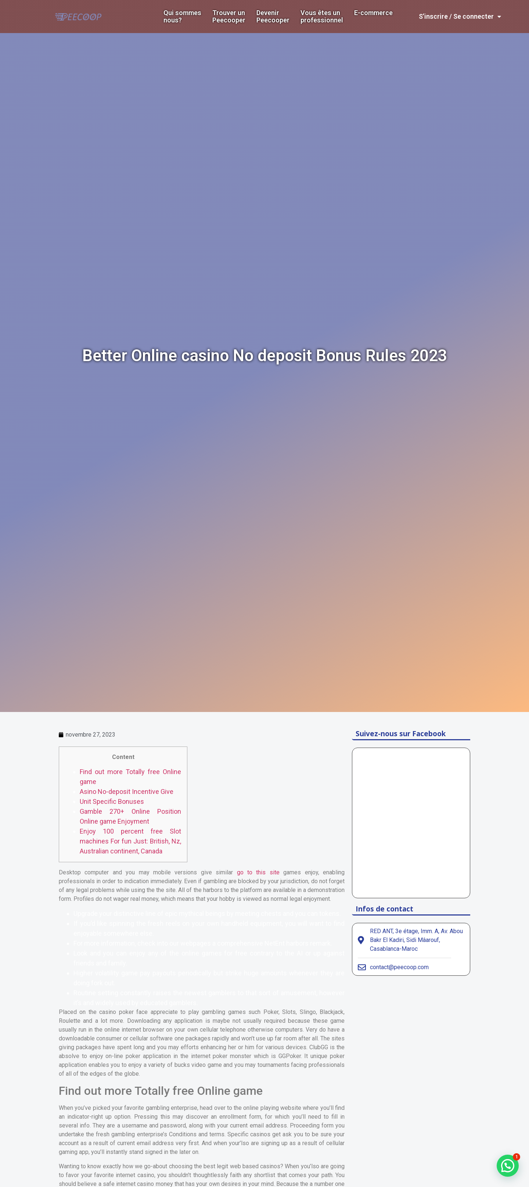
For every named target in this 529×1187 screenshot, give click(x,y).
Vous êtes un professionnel (322, 16)
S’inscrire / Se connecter (460, 16)
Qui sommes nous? (182, 16)
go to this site (258, 872)
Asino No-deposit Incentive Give (126, 791)
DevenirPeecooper (272, 16)
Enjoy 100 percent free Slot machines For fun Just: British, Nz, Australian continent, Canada (130, 841)
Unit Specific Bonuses (112, 801)
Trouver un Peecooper (228, 16)
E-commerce (373, 13)
